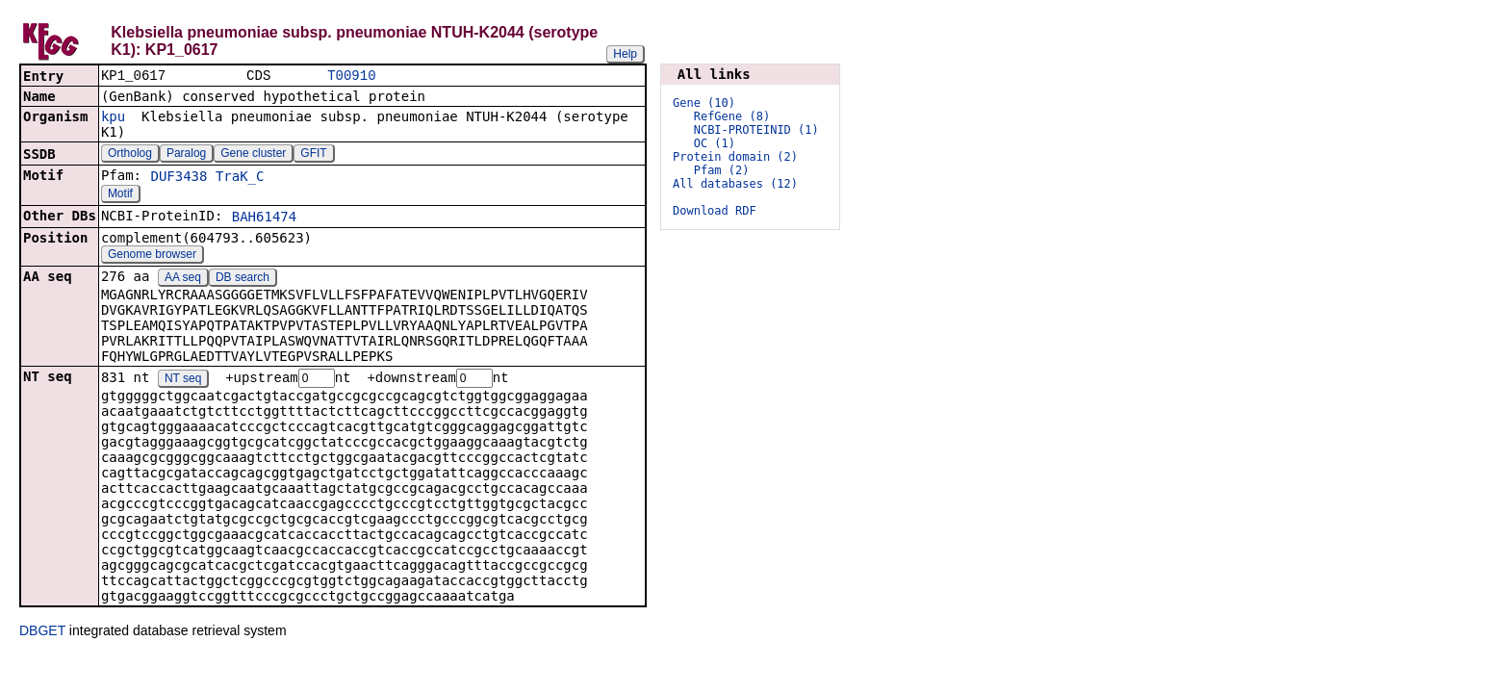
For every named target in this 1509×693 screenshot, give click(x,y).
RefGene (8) (732, 116)
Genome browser (152, 256)
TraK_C (240, 178)
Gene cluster (253, 155)
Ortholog (130, 155)
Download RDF (714, 211)
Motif (120, 195)
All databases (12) (735, 184)
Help (625, 54)
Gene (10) (704, 103)
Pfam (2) (722, 170)
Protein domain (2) (735, 157)
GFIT (313, 155)
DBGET (42, 633)
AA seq (183, 279)
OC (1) (714, 143)
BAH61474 (264, 218)
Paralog (186, 155)
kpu (113, 118)
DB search (242, 279)
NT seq (183, 381)
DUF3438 (178, 178)
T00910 (351, 76)
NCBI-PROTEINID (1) (756, 130)
